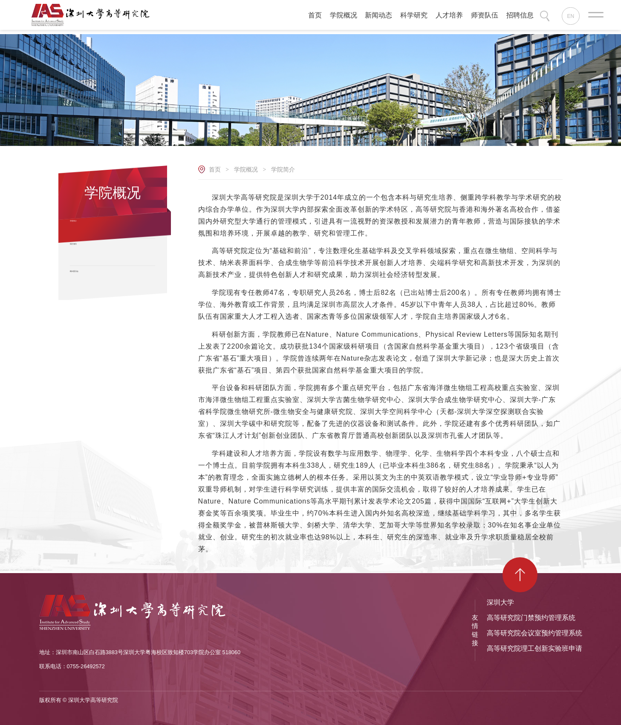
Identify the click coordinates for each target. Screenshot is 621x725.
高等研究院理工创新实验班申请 (534, 648)
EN (571, 17)
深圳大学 (500, 602)
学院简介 (283, 169)
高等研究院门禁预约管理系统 (531, 617)
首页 (215, 169)
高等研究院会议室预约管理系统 (534, 633)
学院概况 (246, 169)
